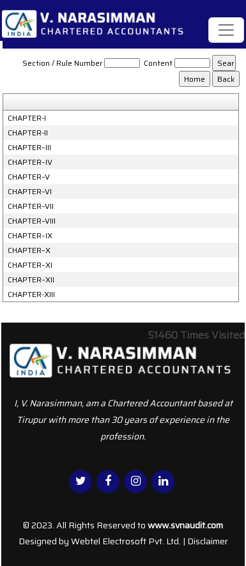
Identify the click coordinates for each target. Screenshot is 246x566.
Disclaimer (207, 541)
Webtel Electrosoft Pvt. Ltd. (126, 541)
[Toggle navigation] (226, 30)
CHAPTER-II (28, 133)
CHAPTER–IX (30, 236)
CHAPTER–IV (30, 162)
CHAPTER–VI (30, 192)
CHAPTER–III (29, 147)
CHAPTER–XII (31, 280)
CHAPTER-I (27, 118)
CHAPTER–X (29, 250)
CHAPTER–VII (31, 206)
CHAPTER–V (29, 177)
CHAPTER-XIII (31, 294)
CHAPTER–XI (30, 265)
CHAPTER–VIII (32, 221)
